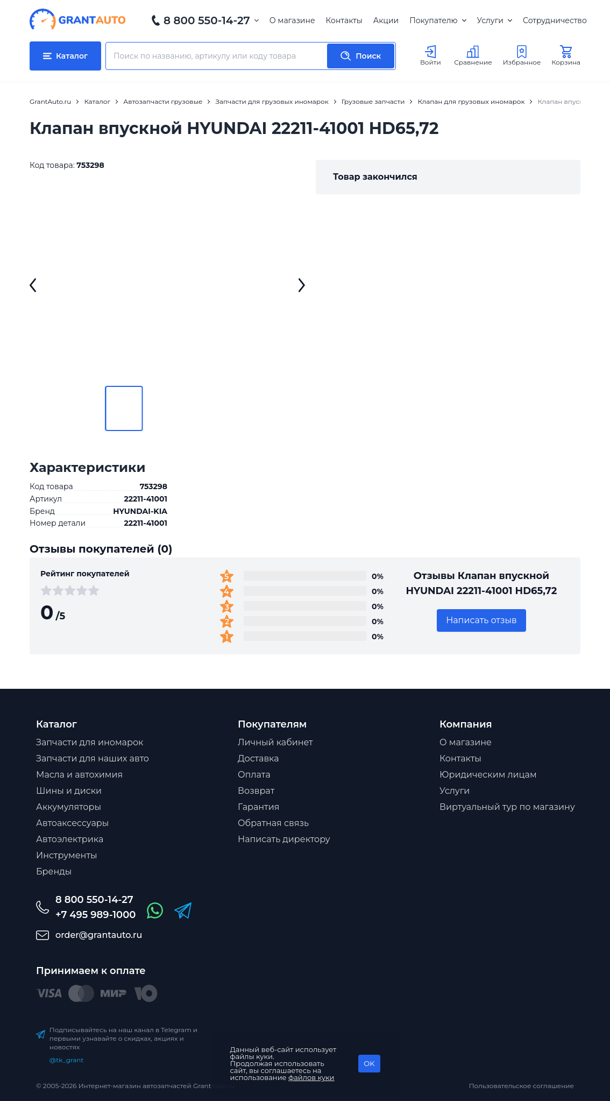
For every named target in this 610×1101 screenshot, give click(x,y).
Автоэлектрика (69, 839)
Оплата (254, 775)
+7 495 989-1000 (95, 915)
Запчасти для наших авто (92, 758)
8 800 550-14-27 (207, 20)
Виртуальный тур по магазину (507, 807)
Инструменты (66, 855)
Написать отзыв (481, 620)
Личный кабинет (275, 742)
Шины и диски (69, 791)
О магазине (292, 20)
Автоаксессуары (72, 823)
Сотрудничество (555, 20)
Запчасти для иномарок (89, 742)
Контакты (344, 20)
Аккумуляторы (68, 807)
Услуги (494, 20)
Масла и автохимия (79, 775)
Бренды (54, 871)
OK (369, 1063)
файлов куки (311, 1077)
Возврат (256, 791)
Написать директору (284, 839)
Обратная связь (273, 823)
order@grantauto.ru (98, 935)
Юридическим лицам (488, 775)
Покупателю (437, 20)
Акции (386, 20)
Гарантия (258, 807)
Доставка (258, 758)
